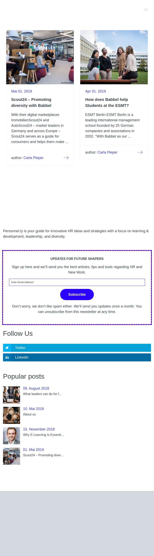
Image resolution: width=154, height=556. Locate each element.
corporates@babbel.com (82, 525)
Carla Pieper (33, 158)
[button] (146, 9)
